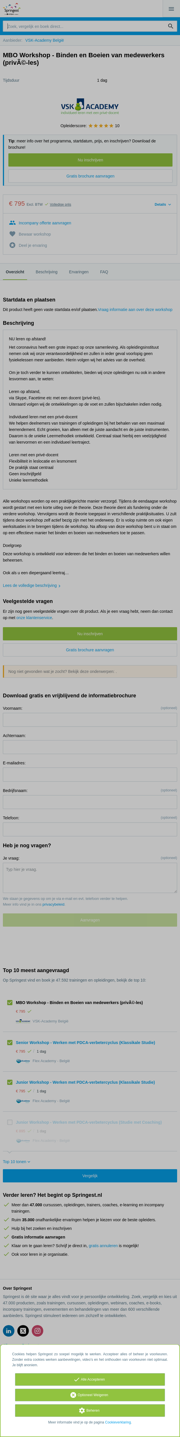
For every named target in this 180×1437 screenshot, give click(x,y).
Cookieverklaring (118, 1422)
